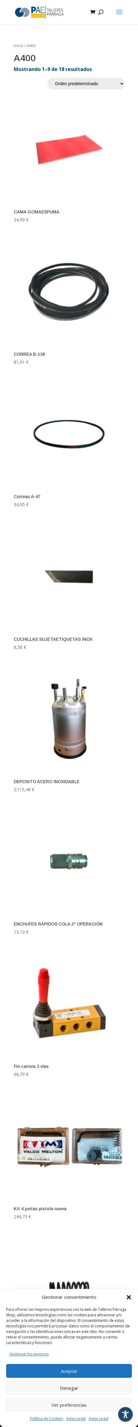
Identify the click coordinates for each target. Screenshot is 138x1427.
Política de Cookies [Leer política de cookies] (46, 1418)
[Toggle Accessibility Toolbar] (125, 1414)
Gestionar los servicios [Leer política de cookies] (29, 1354)
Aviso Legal (76, 1418)
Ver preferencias (69, 1405)
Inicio (18, 45)
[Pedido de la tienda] (86, 83)
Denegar (69, 1388)
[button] (129, 1297)
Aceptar (69, 1371)
